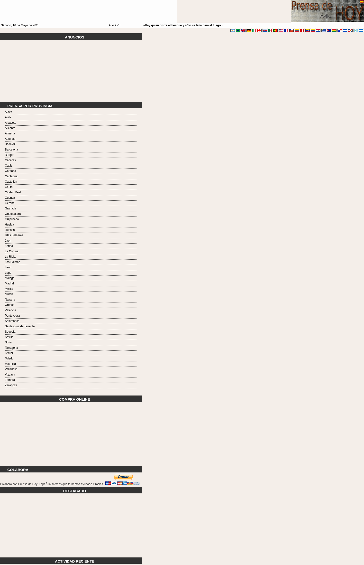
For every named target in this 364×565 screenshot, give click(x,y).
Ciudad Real (13, 192)
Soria (8, 342)
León (8, 267)
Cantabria (11, 176)
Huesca (10, 230)
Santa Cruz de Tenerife (20, 326)
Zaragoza (11, 385)
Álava (8, 112)
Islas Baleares (14, 235)
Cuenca (10, 197)
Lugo (8, 272)
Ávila (8, 117)
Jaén (8, 240)
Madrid (9, 283)
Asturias (10, 139)
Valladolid (11, 369)
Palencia (10, 310)
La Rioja (10, 256)
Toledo (9, 358)
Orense (9, 305)
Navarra (10, 299)
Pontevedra (12, 315)
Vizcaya (10, 374)
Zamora (10, 380)
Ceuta (9, 187)
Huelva (9, 224)
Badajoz (10, 144)
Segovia (10, 331)
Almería (10, 133)
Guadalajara (13, 214)
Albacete (10, 122)
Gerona (10, 203)
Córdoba (10, 171)
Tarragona (11, 347)
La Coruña (11, 251)
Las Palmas (12, 262)
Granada (10, 208)
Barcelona (11, 149)
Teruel (9, 353)
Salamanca (12, 321)
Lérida (9, 246)
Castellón (11, 181)
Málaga (9, 278)
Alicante (10, 128)
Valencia (10, 364)
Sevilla (9, 337)
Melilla (9, 289)
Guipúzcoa (12, 219)
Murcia (9, 294)
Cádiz (8, 165)
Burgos (9, 155)
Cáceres (10, 160)
